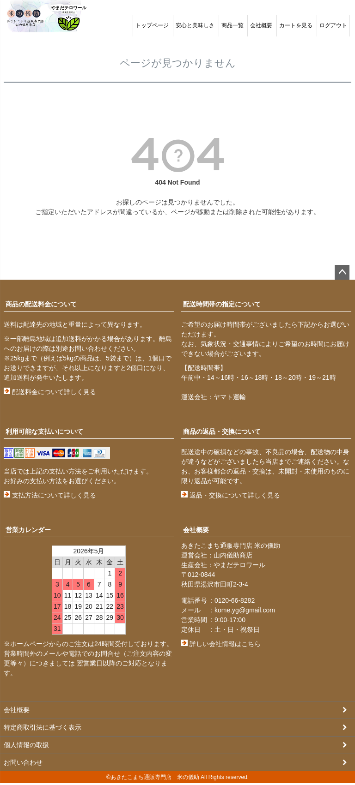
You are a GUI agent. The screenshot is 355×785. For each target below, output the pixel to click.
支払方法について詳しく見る (50, 495)
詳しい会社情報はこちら (221, 643)
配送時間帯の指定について (222, 304)
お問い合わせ (23, 764)
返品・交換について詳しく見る (230, 495)
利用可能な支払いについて (44, 431)
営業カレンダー (28, 529)
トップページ (152, 25)
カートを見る (295, 25)
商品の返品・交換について (222, 431)
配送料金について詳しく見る (50, 391)
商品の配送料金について (41, 304)
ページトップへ (342, 272)
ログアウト (333, 25)
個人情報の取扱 (26, 746)
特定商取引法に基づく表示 (42, 728)
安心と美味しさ (195, 25)
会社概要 (261, 25)
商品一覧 (232, 25)
